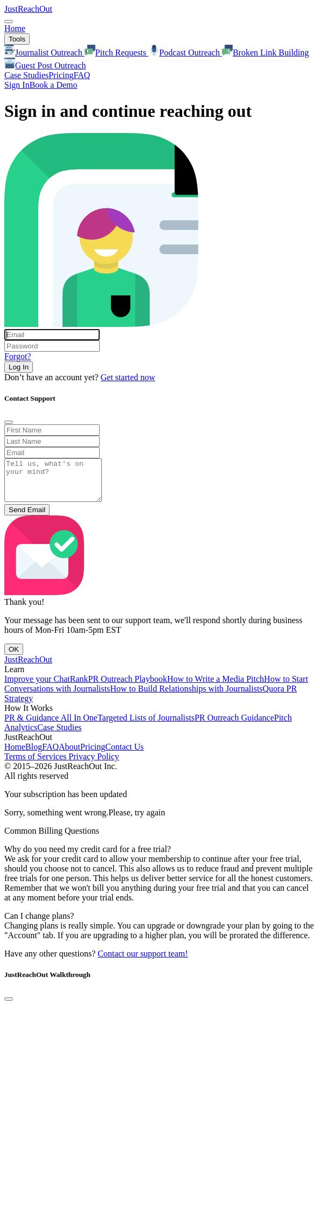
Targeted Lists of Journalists (146, 725)
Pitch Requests (117, 52)
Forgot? (17, 356)
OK (14, 657)
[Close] (8, 422)
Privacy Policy (93, 764)
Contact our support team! (143, 961)
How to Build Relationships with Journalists (186, 696)
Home (14, 28)
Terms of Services (36, 764)
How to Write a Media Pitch (215, 687)
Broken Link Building (265, 52)
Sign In (17, 84)
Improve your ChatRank (46, 687)
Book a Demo (54, 84)
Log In (19, 367)
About (69, 754)
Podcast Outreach (185, 52)
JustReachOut (28, 8)
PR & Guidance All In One (51, 725)
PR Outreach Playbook (128, 687)
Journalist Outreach (44, 52)
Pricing (60, 75)
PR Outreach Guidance (234, 725)
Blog (33, 754)
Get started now (128, 377)
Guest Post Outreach (45, 65)
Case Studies (26, 75)
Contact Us (124, 754)
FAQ (81, 75)
